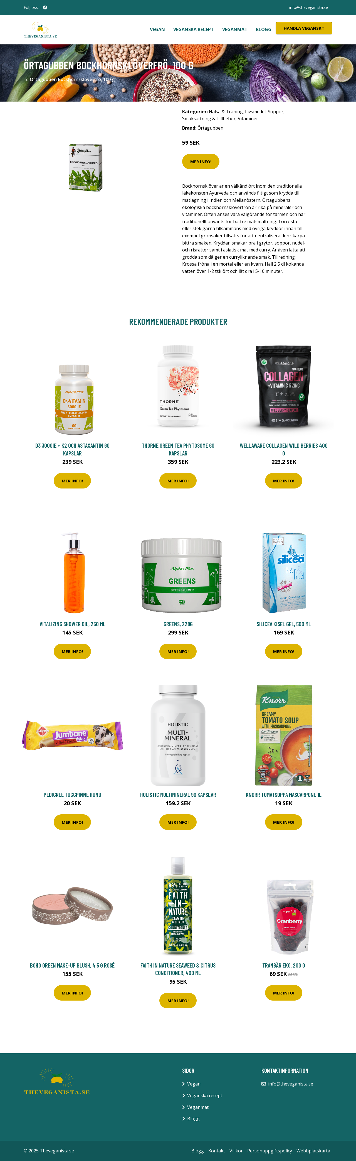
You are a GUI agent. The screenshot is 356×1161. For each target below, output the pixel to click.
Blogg (263, 29)
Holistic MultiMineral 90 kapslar (178, 794)
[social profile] (45, 7)
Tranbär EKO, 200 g (283, 965)
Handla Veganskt (304, 28)
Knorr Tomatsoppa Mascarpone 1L (284, 794)
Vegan (157, 29)
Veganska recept (193, 29)
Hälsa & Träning (226, 112)
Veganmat (235, 29)
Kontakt (216, 1151)
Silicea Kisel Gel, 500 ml (284, 623)
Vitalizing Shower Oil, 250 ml (72, 623)
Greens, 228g (178, 623)
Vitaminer (248, 118)
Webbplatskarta (313, 1151)
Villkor (236, 1151)
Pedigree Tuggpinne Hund (72, 794)
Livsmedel (255, 112)
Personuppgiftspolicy (269, 1151)
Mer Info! (200, 161)
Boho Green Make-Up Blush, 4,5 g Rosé (72, 965)
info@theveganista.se (308, 7)
